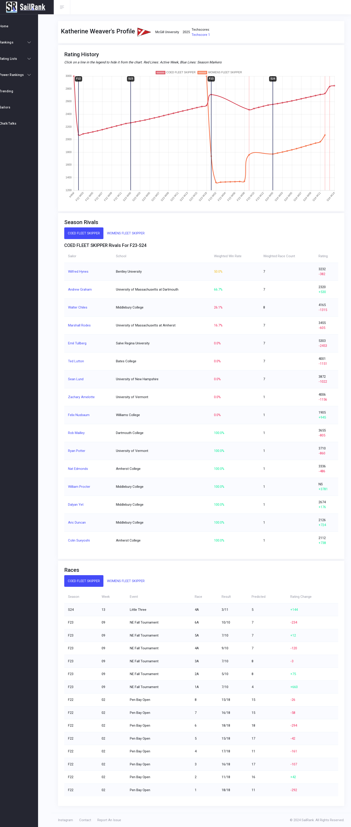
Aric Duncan (79, 522)
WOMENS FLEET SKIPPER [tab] (128, 233)
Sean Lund (78, 379)
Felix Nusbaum (81, 415)
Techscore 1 (203, 35)
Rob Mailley (78, 433)
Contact (88, 820)
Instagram (67, 820)
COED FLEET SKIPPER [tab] (86, 233)
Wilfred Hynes (80, 272)
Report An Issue (112, 820)
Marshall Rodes (81, 325)
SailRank (308, 820)
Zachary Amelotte (83, 397)
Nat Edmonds (80, 469)
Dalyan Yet (78, 505)
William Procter (81, 487)
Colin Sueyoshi (81, 540)
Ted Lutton (78, 361)
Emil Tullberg (79, 343)
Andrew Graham (82, 289)
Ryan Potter (79, 451)
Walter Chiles (80, 307)
